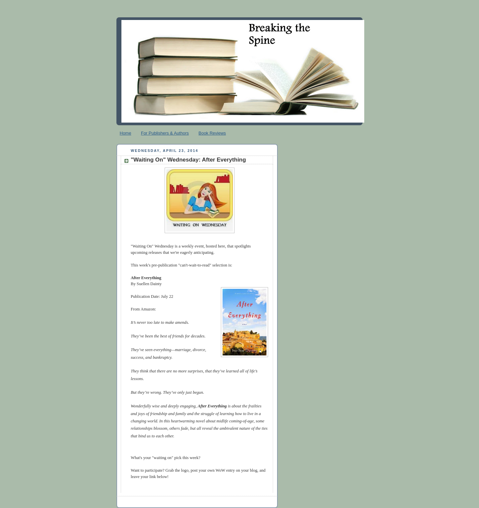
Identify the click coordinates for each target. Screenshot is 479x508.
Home (125, 133)
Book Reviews (212, 133)
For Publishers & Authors (165, 133)
